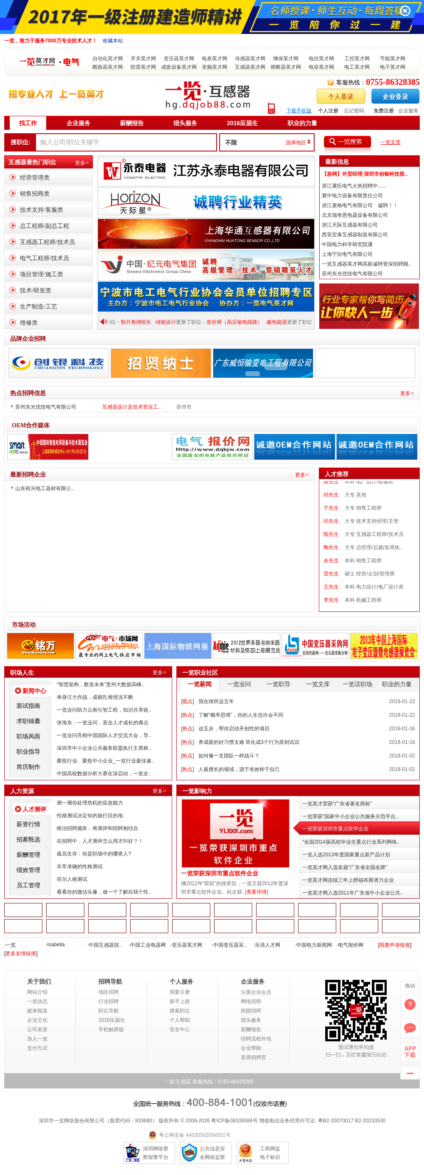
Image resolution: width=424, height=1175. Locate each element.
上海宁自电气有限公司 (347, 254)
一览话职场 (357, 684)
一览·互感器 (177, 1082)
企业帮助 (251, 1048)
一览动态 (37, 1001)
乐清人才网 (267, 945)
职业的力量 (302, 123)
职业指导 (28, 751)
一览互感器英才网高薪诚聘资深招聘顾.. (366, 264)
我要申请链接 (394, 945)
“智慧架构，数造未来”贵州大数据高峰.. (101, 684)
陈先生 (331, 487)
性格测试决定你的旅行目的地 (90, 816)
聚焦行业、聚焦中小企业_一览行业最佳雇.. (105, 761)
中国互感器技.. (105, 945)
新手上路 (180, 1001)
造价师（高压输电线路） (239, 322)
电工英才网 (357, 67)
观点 (187, 701)
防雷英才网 (143, 67)
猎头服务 (185, 123)
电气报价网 (350, 945)
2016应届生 (242, 123)
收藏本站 (113, 41)
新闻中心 (34, 690)
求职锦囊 (28, 721)
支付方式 (37, 1048)
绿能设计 (170, 322)
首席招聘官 (253, 1057)
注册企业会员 (256, 992)
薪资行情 (28, 824)
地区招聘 (108, 992)
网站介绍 (37, 992)
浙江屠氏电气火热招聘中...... (354, 186)
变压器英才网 (179, 59)
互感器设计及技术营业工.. (131, 407)
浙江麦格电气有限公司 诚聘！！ (360, 205)
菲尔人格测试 (72, 879)
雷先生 (331, 579)
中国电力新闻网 (314, 945)
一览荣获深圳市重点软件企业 (219, 873)
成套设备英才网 (179, 67)
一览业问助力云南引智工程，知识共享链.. (104, 710)
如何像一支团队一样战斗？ (228, 756)
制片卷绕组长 (140, 322)
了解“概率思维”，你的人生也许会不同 (240, 715)
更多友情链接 (21, 953)
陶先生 (331, 553)
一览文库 (390, 142)
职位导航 (108, 1011)
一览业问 (239, 684)
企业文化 (37, 1020)
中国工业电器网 (148, 945)
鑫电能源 (281, 322)
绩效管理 (28, 870)
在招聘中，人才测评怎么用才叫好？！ (100, 841)
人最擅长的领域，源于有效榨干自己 (239, 769)
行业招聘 (108, 1001)
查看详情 (256, 892)
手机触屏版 (111, 1029)
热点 (187, 715)
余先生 (331, 566)
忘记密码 (354, 111)
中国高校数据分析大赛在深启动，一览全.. (104, 774)
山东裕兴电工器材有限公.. (44, 488)
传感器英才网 (250, 59)
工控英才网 (357, 59)
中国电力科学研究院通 (347, 244)
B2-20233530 (370, 1121)
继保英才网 (285, 59)
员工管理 (28, 885)
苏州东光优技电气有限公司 (352, 274)
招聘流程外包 (256, 1039)
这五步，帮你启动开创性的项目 (234, 729)
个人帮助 (180, 1020)
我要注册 (180, 992)
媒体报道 (37, 1011)
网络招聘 (251, 1001)
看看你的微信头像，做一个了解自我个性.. (104, 892)
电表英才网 (214, 59)
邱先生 (331, 500)
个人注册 (328, 111)
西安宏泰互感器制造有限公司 (355, 235)
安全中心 (180, 1029)
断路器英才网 (107, 67)
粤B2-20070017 (334, 1121)
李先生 (331, 606)
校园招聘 (251, 1011)
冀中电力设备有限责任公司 (352, 196)
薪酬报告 (132, 123)
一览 (11, 945)
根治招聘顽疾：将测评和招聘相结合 (97, 828)
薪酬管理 (28, 854)
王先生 (331, 592)
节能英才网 (392, 59)
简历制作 (28, 766)
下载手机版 (299, 111)
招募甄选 (28, 839)
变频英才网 (214, 67)
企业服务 (408, 111)
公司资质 (37, 1029)
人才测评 (34, 809)
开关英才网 (143, 59)
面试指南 (28, 705)
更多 (80, 163)
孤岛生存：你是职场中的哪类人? (94, 854)
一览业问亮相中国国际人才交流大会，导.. (104, 735)
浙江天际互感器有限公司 (350, 225)
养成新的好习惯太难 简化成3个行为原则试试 (248, 742)
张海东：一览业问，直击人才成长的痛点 (102, 723)
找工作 (28, 123)
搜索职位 (180, 1011)
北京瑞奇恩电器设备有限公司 (355, 215)
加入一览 (37, 1039)
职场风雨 (28, 736)
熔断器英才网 (286, 67)
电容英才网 (321, 67)
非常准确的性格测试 (80, 866)
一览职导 (278, 684)
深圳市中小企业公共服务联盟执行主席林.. (104, 748)
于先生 (331, 513)
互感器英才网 (250, 67)
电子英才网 (392, 67)
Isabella (55, 945)
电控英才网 (321, 59)
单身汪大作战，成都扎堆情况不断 (95, 697)
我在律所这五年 (216, 701)
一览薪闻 (200, 684)
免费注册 (384, 111)
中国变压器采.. (230, 945)
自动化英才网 (107, 59)
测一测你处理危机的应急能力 (90, 803)
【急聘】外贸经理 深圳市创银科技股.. (364, 174)
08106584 (241, 1121)
